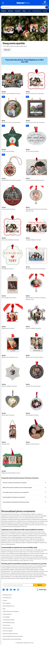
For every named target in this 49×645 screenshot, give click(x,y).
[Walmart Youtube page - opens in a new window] (14, 589)
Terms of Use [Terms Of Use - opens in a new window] (6, 625)
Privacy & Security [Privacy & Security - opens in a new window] (8, 628)
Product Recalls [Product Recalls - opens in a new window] (7, 614)
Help (4, 608)
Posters (45, 11)
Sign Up (40, 585)
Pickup (24, 11)
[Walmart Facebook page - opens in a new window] (4, 589)
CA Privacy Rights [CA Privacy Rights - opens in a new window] (7, 631)
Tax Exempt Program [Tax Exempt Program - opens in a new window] (8, 620)
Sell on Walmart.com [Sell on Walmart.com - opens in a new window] (8, 606)
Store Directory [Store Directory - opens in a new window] (7, 597)
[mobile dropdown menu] (3, 3)
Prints (29, 11)
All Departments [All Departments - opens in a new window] (7, 595)
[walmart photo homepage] (23, 3)
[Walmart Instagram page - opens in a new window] (18, 589)
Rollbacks (3, 11)
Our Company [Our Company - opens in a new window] (7, 603)
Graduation (18, 11)
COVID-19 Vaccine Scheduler (11, 611)
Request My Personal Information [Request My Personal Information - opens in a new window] (12, 639)
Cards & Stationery (36, 11)
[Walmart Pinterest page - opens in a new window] (11, 589)
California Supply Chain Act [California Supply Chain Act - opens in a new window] (10, 633)
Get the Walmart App (8, 622)
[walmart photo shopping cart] (45, 3)
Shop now (7, 50)
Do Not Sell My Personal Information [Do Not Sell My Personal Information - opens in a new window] (13, 636)
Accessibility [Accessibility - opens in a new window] (6, 617)
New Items (10, 11)
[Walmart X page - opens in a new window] (7, 589)
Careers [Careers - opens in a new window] (5, 600)
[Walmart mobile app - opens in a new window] (41, 589)
